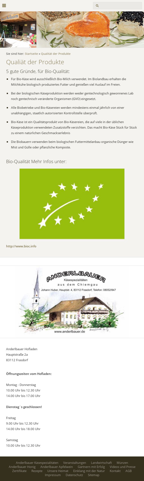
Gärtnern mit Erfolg (91, 467)
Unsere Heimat (57, 471)
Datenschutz (74, 475)
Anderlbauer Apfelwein (56, 467)
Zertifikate (19, 471)
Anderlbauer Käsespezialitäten (37, 463)
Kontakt (115, 471)
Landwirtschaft (101, 463)
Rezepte (36, 471)
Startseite (31, 54)
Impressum (53, 475)
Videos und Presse (122, 467)
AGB (128, 471)
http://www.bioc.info (21, 246)
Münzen (122, 463)
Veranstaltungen (74, 463)
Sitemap (93, 475)
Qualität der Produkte (56, 54)
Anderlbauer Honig (22, 467)
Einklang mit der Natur (89, 471)
